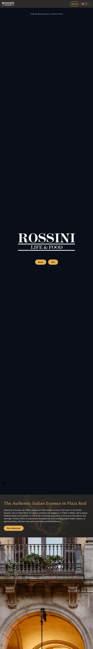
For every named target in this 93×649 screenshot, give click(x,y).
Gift (53, 262)
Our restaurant (14, 528)
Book (74, 4)
